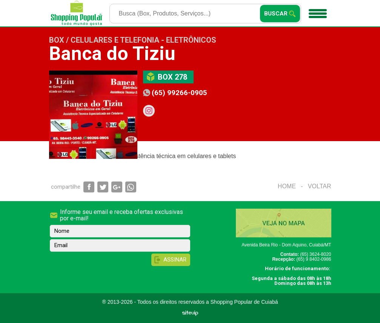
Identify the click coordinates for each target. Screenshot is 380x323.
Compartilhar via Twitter (102, 186)
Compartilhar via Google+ (116, 186)
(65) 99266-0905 (179, 92)
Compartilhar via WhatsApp (130, 186)
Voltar (319, 186)
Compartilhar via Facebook (88, 186)
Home (287, 186)
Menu (317, 11)
